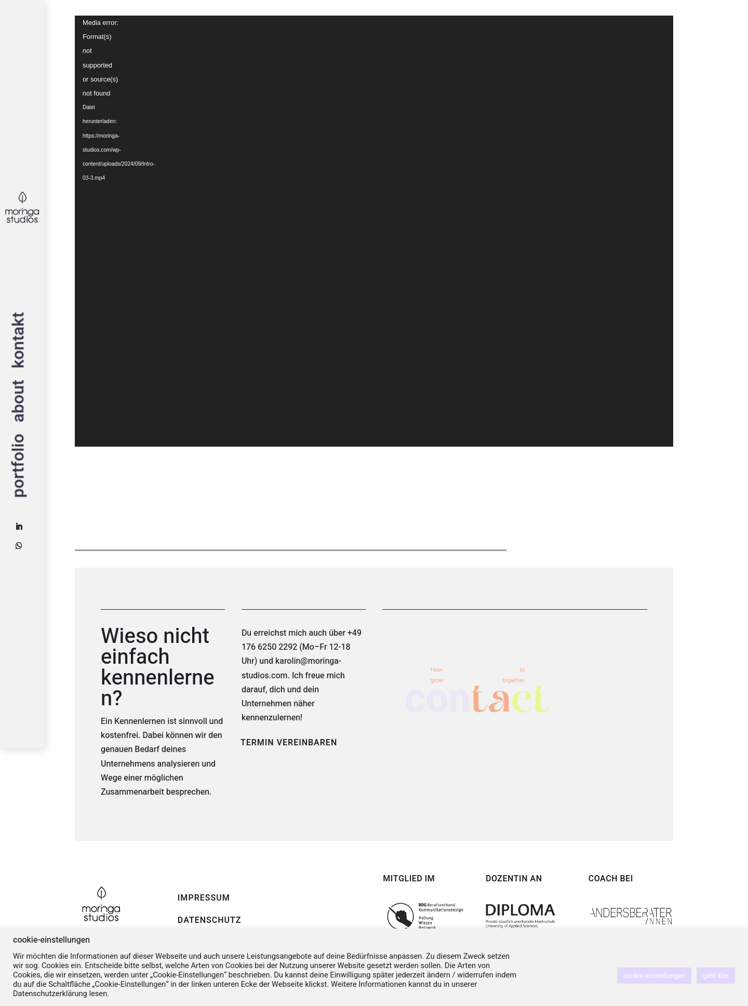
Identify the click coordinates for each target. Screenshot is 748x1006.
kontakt (20, 340)
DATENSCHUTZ (210, 920)
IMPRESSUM (204, 898)
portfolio (20, 466)
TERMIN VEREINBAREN (289, 742)
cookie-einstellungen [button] (654, 976)
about (20, 401)
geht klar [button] (716, 976)
